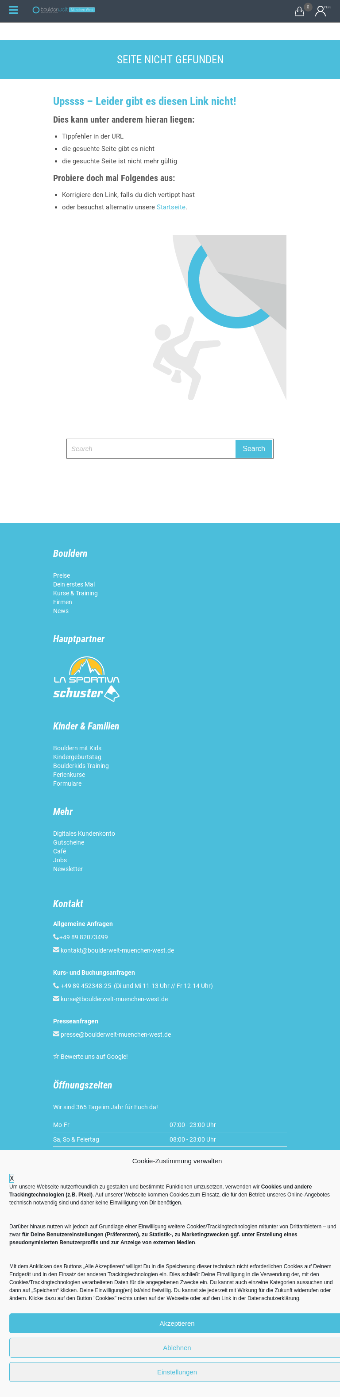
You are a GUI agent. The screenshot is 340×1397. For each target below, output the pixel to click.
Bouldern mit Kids (77, 748)
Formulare (67, 783)
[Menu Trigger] (13, 9)
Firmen (62, 602)
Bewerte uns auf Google (93, 1056)
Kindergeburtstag (78, 756)
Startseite (171, 207)
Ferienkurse (69, 774)
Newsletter (68, 868)
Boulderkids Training (81, 765)
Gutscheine (68, 842)
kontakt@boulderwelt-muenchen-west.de (117, 950)
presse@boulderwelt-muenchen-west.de (116, 1034)
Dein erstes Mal (74, 584)
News (61, 610)
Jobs (60, 860)
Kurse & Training (75, 593)
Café (59, 851)
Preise (61, 575)
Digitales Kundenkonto (84, 833)
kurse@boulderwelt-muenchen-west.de (114, 999)
